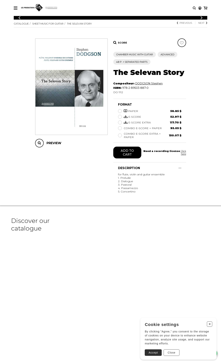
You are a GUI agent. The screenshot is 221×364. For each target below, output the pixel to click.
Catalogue (21, 23)
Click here (183, 152)
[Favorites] (182, 42)
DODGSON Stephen (149, 83)
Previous (184, 22)
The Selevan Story (79, 23)
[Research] (194, 8)
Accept (153, 352)
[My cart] (205, 8)
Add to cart (127, 152)
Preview (54, 143)
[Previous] (19, 18)
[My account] (199, 8)
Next (202, 22)
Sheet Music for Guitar (47, 23)
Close (171, 352)
